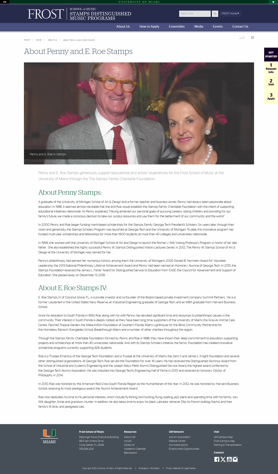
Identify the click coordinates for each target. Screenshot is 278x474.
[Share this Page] (251, 38)
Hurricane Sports (178, 445)
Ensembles (177, 26)
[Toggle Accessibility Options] (4, 2)
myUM (127, 441)
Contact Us (240, 26)
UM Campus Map (223, 437)
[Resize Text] (242, 38)
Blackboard (130, 453)
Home (39, 40)
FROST (27, 40)
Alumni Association (179, 437)
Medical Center (177, 441)
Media (198, 26)
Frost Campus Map (224, 441)
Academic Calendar (135, 449)
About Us (123, 26)
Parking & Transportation (228, 445)
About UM (129, 437)
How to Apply (149, 26)
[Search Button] (215, 14)
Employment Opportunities (184, 449)
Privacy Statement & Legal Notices (181, 468)
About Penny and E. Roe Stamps (79, 40)
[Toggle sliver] (273, 2)
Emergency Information (149, 468)
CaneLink (129, 445)
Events (218, 26)
